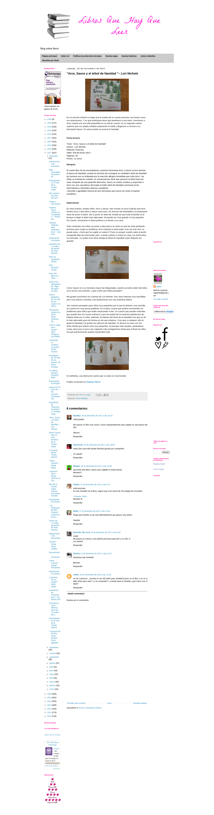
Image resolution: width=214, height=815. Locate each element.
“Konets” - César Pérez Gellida (53, 545)
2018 (49, 149)
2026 (49, 119)
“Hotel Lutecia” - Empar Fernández (54, 564)
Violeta (76, 484)
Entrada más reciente (76, 703)
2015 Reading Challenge (52, 743)
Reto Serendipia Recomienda (54, 173)
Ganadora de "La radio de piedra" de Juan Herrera (54, 248)
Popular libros (93, 382)
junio (51, 670)
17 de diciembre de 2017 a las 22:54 (94, 511)
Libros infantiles (148, 56)
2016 (49, 694)
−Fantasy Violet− (80, 496)
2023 (49, 130)
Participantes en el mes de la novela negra (54, 185)
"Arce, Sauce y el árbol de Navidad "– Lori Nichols (54, 423)
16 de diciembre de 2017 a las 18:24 (97, 416)
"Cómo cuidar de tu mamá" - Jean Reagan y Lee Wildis (54, 331)
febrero (52, 685)
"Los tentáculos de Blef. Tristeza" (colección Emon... (54, 511)
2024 (49, 127)
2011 (49, 712)
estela (76, 575)
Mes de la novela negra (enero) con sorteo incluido (54, 490)
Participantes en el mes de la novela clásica (54, 623)
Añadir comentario (76, 594)
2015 (49, 697)
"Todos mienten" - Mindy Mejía (54, 464)
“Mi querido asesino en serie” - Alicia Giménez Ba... (54, 315)
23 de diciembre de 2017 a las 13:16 (96, 553)
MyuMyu (77, 416)
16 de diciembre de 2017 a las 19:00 (99, 445)
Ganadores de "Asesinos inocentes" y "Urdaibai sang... (54, 408)
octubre (52, 653)
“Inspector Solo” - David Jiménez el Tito (54, 476)
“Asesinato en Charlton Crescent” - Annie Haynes (54, 346)
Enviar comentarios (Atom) (90, 708)
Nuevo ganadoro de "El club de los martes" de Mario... (54, 300)
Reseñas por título (50, 60)
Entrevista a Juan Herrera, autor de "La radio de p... (54, 609)
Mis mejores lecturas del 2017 (54, 195)
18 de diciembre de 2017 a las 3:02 (106, 532)
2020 (49, 141)
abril (51, 678)
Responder (78, 436)
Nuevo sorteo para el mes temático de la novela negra (54, 440)
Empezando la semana (54, 239)
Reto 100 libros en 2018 (53, 275)
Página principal (49, 56)
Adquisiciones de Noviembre (54, 536)
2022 (49, 134)
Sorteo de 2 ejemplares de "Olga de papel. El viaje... (54, 286)
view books (56, 768)
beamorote (78, 445)
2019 (49, 145)
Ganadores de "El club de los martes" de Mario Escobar (54, 361)
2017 (49, 153)
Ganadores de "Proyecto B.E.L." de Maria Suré (54, 594)
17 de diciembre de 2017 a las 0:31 (95, 484)
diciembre (53, 156)
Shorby (76, 553)
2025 (49, 123)
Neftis (75, 511)
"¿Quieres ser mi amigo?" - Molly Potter (54, 582)
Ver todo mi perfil (160, 299)
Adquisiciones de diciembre (54, 163)
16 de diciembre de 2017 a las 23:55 (96, 466)
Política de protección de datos (87, 56)
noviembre (53, 647)
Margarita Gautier (159, 464)
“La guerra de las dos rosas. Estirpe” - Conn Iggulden (54, 637)
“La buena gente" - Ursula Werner (53, 453)
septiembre (54, 657)
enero (52, 689)
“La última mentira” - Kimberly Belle (54, 374)
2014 (49, 701)
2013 (49, 705)
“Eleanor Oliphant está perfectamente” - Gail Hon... (54, 228)
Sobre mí (65, 56)
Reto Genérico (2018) (54, 267)
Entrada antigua (140, 703)
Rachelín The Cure (81, 532)
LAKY (158, 286)
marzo (52, 682)
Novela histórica (129, 56)
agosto (52, 663)
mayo (52, 674)
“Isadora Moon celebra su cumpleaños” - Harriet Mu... (54, 213)
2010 (49, 716)
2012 (49, 709)
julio (51, 667)
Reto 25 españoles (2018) (54, 259)
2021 (49, 138)
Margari (76, 466)
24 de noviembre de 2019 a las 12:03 (95, 575)
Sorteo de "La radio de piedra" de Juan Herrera (54, 525)
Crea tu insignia (158, 469)
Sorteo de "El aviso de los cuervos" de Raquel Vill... (54, 393)
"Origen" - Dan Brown (54, 203)
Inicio (109, 703)
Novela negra (112, 56)
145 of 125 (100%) (51, 766)
